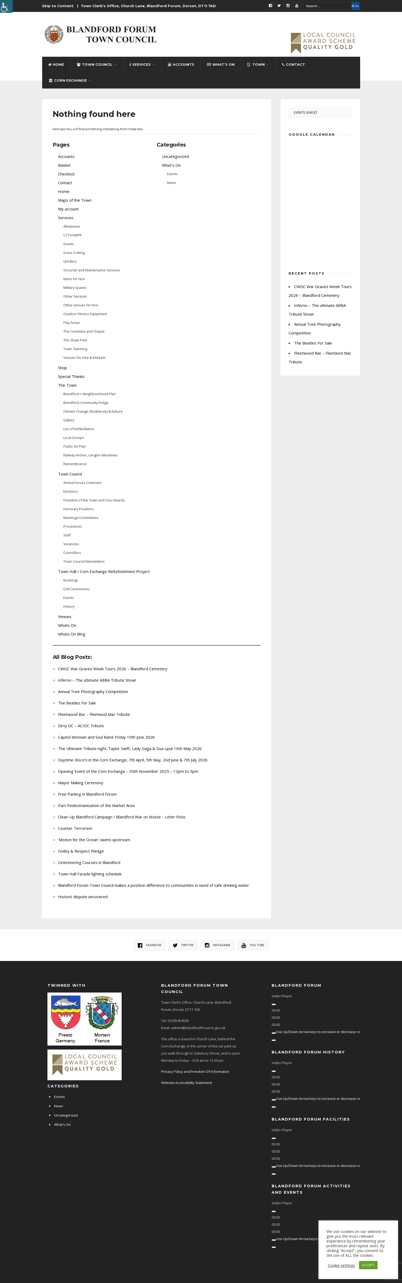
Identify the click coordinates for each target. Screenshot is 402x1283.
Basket (64, 165)
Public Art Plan (74, 446)
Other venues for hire (80, 305)
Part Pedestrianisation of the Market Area (96, 805)
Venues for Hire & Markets (84, 357)
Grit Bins (70, 261)
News (171, 182)
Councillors (72, 552)
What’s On (221, 64)
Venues (65, 616)
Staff (67, 535)
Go (355, 6)
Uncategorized (175, 156)
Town (256, 64)
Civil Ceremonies (76, 589)
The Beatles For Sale (77, 703)
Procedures (72, 526)
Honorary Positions (78, 508)
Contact (293, 64)
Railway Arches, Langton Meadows (90, 455)
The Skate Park (75, 340)
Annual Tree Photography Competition (93, 691)
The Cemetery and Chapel (83, 331)
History (68, 606)
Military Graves (74, 287)
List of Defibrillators (78, 428)
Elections (70, 491)
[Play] (274, 1004)
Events (68, 597)
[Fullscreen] (274, 1040)
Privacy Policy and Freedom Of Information (195, 1071)
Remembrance (75, 463)
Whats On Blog (71, 634)
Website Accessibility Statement (186, 1082)
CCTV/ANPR (72, 235)
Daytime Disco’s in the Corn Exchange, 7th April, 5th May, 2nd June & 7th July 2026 (132, 759)
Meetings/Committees (81, 517)
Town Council (94, 64)
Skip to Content (57, 6)
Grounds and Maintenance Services (91, 270)
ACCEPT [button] (368, 1265)
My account (68, 208)
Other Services (75, 296)
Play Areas (71, 322)
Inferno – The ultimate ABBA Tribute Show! (97, 680)
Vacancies (71, 543)
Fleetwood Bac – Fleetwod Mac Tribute (94, 714)
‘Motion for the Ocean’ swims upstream (94, 839)
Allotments (71, 226)
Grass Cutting (74, 252)
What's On (171, 165)
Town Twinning (75, 348)
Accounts (181, 64)
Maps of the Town (74, 200)
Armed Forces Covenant (82, 482)
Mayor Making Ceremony (80, 782)
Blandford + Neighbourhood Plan (89, 393)
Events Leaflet (305, 112)
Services (140, 64)
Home (56, 64)
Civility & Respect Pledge (81, 851)
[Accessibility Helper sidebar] (6, 6)
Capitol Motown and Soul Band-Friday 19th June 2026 (106, 737)
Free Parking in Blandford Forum (87, 794)
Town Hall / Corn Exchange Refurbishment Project (104, 571)
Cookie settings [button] (341, 1265)
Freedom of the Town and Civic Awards (94, 500)
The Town (67, 385)
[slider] (323, 1031)
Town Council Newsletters (84, 561)
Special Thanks (71, 376)
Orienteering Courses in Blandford (89, 862)
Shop (62, 367)
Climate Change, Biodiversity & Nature (93, 411)
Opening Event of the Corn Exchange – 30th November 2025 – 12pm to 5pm (128, 771)
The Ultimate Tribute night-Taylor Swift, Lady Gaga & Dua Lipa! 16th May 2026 (130, 748)
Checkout (66, 174)
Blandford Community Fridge (85, 402)
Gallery (68, 420)
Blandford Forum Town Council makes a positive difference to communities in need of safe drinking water (153, 885)
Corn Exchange (68, 80)
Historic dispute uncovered (83, 896)
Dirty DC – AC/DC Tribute (81, 725)
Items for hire (74, 278)
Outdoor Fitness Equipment (85, 313)
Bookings (70, 580)
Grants (68, 243)
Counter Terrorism (75, 828)
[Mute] (274, 1033)
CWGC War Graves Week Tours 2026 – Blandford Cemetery (112, 668)
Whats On (67, 625)
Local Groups (73, 437)
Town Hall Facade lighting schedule (90, 873)
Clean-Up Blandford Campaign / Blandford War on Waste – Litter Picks (121, 816)
